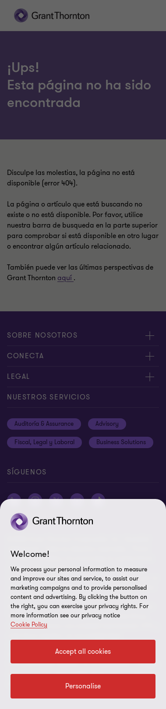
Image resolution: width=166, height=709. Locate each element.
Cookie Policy (29, 624)
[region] (83, 604)
